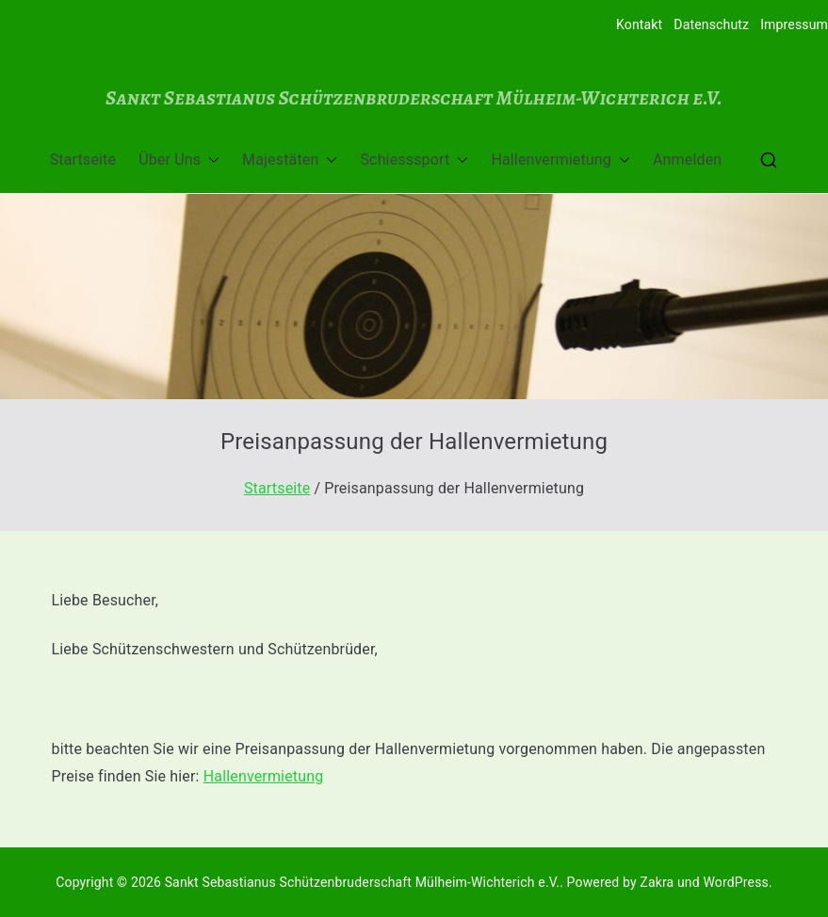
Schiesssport (414, 160)
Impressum (794, 24)
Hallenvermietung (560, 160)
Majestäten (289, 160)
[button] (210, 160)
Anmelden (687, 160)
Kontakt (639, 24)
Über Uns (178, 160)
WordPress (735, 882)
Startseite (83, 160)
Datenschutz (711, 24)
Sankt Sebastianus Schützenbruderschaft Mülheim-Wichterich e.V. (414, 97)
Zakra (657, 882)
